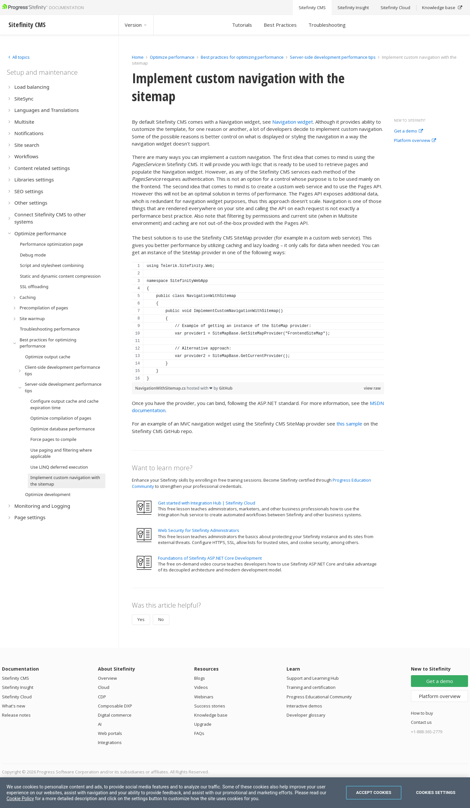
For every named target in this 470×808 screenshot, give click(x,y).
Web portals (110, 733)
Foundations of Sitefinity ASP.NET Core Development (210, 558)
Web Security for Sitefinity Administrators (198, 530)
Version (136, 25)
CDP (102, 697)
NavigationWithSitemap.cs (161, 388)
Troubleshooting (327, 25)
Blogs (199, 678)
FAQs (199, 733)
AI (100, 724)
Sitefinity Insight (17, 687)
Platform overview (415, 140)
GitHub (225, 388)
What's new (13, 706)
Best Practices (280, 25)
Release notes (16, 715)
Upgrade (203, 724)
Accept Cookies (373, 792)
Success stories (209, 706)
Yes (141, 619)
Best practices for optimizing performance (242, 57)
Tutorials (242, 25)
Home (138, 57)
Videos (201, 687)
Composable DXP (115, 706)
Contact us (421, 722)
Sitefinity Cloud (17, 697)
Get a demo (408, 131)
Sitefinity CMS (15, 678)
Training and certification (311, 687)
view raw (372, 388)
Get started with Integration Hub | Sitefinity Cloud (206, 503)
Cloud (103, 687)
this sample (349, 423)
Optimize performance (172, 57)
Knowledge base (210, 715)
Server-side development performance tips (333, 57)
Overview (107, 678)
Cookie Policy (20, 798)
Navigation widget (292, 121)
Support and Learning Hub (313, 678)
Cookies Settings (436, 792)
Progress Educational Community (319, 697)
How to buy (422, 713)
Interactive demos (304, 706)
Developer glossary (306, 715)
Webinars (203, 697)
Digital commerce (115, 715)
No (161, 619)
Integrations (110, 742)
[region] (258, 322)
